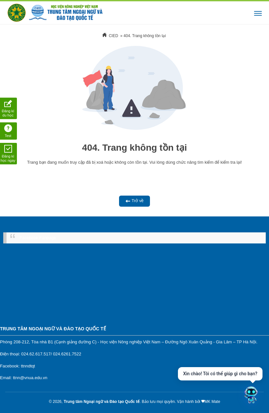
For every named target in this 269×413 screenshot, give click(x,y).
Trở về (135, 201)
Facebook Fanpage (38, 237)
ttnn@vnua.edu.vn (30, 377)
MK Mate (212, 401)
